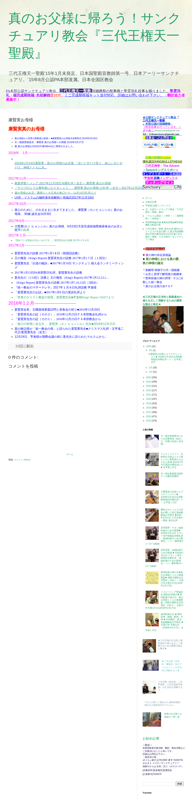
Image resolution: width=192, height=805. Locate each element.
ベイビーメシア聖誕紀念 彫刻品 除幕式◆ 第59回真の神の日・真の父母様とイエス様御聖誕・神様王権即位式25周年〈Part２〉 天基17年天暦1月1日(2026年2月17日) (164, 600)
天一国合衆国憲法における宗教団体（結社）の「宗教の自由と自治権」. (172, 440)
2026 (149, 346)
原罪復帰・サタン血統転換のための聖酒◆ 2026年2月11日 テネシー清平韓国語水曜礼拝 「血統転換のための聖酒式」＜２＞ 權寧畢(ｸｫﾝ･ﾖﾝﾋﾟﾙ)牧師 (164, 535)
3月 (151, 350)
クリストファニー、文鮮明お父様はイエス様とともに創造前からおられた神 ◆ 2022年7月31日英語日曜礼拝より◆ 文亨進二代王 (172, 461)
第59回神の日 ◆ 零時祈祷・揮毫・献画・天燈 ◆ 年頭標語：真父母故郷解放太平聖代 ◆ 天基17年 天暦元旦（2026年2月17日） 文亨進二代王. (164, 622)
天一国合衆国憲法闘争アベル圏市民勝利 (172, 475)
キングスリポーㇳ (167, 169)
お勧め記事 (151, 202)
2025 (149, 377)
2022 (149, 390)
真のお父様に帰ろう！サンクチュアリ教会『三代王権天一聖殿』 (94, 35)
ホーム (70, 454)
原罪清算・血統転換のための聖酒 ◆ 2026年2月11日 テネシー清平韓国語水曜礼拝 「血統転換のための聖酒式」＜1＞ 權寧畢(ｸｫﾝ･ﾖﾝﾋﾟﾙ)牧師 (164, 558)
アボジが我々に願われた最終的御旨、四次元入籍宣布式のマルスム (163, 703)
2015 (149, 420)
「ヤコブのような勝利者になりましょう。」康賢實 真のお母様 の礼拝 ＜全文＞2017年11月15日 (79, 187)
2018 (149, 407)
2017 (149, 412)
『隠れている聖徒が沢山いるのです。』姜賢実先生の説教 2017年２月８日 (51, 240)
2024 (149, 381)
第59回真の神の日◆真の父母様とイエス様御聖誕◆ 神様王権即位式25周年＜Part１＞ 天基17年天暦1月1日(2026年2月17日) (172, 579)
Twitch (150, 169)
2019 (149, 403)
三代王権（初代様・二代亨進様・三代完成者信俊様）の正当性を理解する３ (170, 686)
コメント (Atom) (22, 459)
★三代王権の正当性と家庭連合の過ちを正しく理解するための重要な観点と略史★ (162, 300)
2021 (149, 394)
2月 (151, 367)
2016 (149, 416)
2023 (149, 386)
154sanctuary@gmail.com (162, 124)
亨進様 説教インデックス (158, 205)
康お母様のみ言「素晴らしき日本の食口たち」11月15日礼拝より (55, 192)
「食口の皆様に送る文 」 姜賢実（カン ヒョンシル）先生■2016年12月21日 (65, 323)
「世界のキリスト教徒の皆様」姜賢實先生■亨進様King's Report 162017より (64, 297)
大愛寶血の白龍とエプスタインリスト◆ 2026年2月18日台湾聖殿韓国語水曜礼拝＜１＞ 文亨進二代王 (165, 358)
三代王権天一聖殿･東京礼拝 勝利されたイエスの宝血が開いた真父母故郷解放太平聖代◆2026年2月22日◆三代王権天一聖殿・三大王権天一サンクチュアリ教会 (164, 234)
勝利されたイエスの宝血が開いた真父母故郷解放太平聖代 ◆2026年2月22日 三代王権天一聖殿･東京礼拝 (172, 515)
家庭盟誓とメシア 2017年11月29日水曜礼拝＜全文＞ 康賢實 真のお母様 (63, 183)
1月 (151, 372)
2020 (149, 399)
